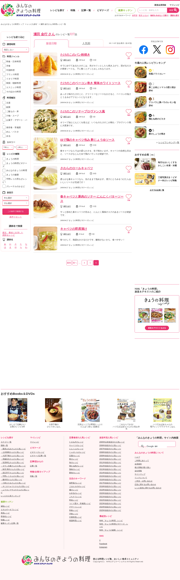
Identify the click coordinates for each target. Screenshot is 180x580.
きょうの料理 (10, 159)
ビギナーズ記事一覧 (38, 456)
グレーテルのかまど (13, 186)
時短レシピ (73, 500)
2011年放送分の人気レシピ (110, 462)
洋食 (6, 66)
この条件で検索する (16, 211)
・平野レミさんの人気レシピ (12, 476)
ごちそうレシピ (75, 497)
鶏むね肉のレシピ (76, 466)
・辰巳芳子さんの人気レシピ (12, 473)
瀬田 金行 (67, 60)
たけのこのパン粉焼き (75, 54)
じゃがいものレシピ (77, 452)
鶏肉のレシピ (74, 469)
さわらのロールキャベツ (76, 168)
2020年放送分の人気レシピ (110, 493)
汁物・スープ (10, 116)
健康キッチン (125, 10)
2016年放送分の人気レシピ (110, 480)
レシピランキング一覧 (168, 142)
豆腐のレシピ (74, 456)
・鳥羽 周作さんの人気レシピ (12, 469)
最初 (69, 263)
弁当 (6, 136)
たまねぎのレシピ (76, 442)
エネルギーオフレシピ (10, 510)
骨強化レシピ (6, 516)
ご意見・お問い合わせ (143, 481)
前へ (75, 263)
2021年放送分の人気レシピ (110, 497)
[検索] (157, 446)
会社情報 (138, 471)
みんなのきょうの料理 (14, 170)
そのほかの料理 (11, 92)
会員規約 (138, 464)
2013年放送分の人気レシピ (110, 469)
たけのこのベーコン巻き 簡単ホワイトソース (90, 83)
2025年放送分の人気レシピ (110, 510)
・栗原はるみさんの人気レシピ (13, 449)
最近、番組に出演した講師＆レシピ (12, 234)
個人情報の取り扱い (143, 467)
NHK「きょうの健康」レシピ (111, 530)
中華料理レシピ (75, 517)
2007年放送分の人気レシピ (110, 449)
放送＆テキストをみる (157, 328)
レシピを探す (57, 10)
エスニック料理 (11, 87)
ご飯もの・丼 (10, 111)
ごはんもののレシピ (77, 486)
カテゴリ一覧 (6, 442)
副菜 (6, 107)
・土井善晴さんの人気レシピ (12, 452)
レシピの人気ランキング (10, 496)
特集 (73, 10)
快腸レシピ (5, 520)
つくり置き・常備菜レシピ (80, 503)
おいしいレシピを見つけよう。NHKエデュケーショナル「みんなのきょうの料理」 (21, 10)
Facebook (103, 544)
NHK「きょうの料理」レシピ (111, 521)
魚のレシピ (73, 462)
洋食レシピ (73, 514)
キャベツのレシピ (76, 445)
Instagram (103, 547)
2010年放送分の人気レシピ (110, 459)
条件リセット (15, 217)
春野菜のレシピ (75, 483)
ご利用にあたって (142, 461)
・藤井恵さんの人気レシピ (11, 480)
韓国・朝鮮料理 (11, 83)
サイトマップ (140, 474)
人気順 (86, 43)
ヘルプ (137, 457)
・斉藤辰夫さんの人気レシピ (12, 459)
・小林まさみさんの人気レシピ (13, 483)
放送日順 (51, 43)
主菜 (6, 103)
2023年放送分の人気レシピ (110, 503)
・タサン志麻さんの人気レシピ (13, 466)
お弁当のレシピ (75, 493)
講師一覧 (4, 445)
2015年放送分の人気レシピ (110, 476)
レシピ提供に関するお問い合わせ (148, 488)
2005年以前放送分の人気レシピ (112, 442)
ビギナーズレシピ (37, 452)
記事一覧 (86, 10)
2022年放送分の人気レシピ (110, 500)
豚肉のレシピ (74, 473)
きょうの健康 (10, 175)
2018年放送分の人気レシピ (110, 486)
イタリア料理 (10, 79)
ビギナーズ (103, 10)
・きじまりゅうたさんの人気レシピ (15, 486)
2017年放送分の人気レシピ (110, 483)
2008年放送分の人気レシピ (110, 452)
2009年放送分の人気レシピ (110, 456)
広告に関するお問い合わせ (145, 484)
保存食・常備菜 (11, 127)
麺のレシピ (73, 490)
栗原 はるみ (143, 15)
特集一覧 (33, 476)
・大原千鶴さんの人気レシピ (12, 456)
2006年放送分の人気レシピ (110, 445)
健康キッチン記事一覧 (10, 523)
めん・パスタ (10, 132)
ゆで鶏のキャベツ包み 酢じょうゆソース (87, 139)
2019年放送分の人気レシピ (110, 490)
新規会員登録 (160, 5)
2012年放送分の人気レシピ (110, 466)
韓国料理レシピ (75, 521)
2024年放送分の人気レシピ (110, 507)
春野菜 (134, 15)
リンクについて (141, 478)
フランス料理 (10, 74)
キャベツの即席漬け (73, 228)
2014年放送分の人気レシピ (110, 473)
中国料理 (8, 70)
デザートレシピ (75, 507)
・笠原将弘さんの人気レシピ (12, 462)
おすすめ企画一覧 (157, 190)
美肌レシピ (5, 513)
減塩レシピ (5, 506)
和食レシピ (73, 510)
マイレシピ (174, 5)
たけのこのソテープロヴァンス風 (82, 111)
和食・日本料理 (11, 61)
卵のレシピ (73, 459)
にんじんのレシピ (76, 449)
